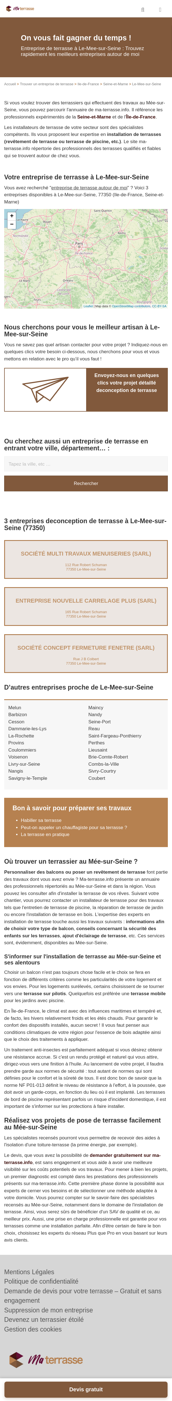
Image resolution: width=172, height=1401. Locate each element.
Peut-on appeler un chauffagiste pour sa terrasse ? (74, 827)
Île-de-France (141, 117)
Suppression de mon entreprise (48, 1310)
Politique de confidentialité (41, 1281)
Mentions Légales (29, 1272)
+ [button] (12, 216)
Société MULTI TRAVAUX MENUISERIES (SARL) (86, 554)
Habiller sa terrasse (41, 820)
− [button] (12, 225)
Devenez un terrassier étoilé (44, 1319)
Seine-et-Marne (115, 84)
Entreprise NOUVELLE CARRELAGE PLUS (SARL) (86, 601)
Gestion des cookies (33, 1329)
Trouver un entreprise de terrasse (46, 84)
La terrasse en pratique (45, 834)
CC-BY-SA (159, 306)
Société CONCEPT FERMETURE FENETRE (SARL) (86, 648)
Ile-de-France (88, 84)
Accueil (10, 84)
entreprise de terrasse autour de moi (89, 187)
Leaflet (88, 306)
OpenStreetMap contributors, (132, 306)
